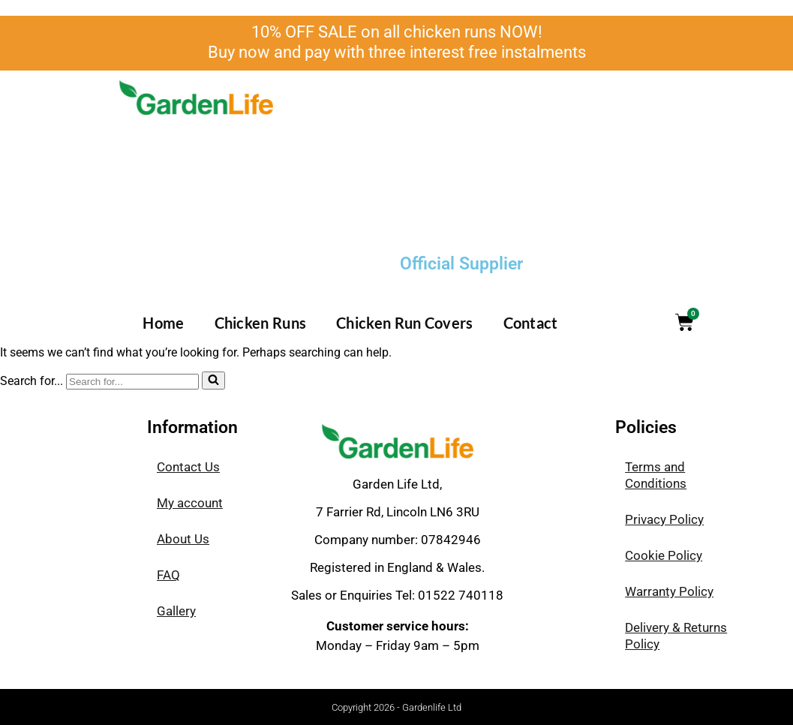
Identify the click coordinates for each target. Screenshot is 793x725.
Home (163, 323)
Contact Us (188, 466)
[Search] (132, 382)
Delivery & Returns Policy (676, 635)
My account (190, 502)
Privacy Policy (664, 519)
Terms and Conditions (655, 475)
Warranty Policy (669, 591)
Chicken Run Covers (404, 323)
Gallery (176, 610)
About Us (183, 538)
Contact (530, 323)
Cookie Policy (663, 555)
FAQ (168, 574)
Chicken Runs (261, 323)
